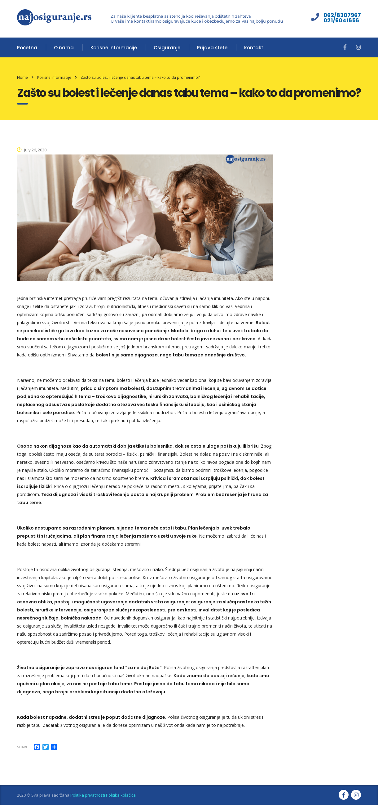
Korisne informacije (113, 47)
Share (22, 747)
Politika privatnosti (87, 795)
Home (22, 77)
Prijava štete (212, 47)
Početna (27, 47)
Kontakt (253, 47)
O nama (64, 47)
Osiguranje (167, 47)
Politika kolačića (121, 795)
